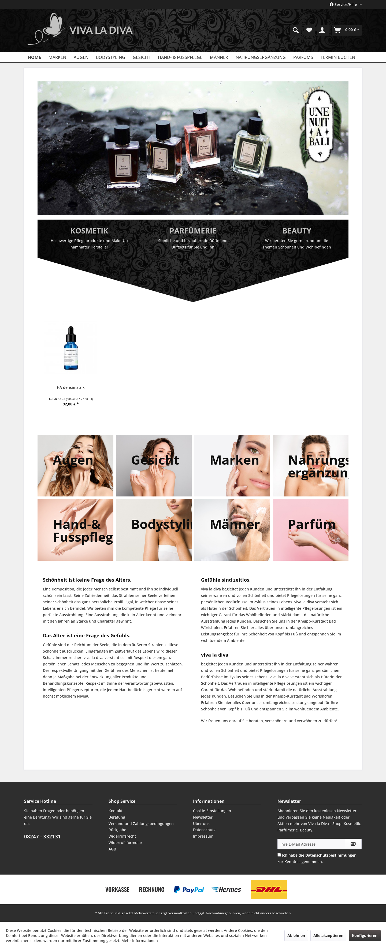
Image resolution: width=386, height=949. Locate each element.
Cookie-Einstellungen (212, 810)
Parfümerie (193, 230)
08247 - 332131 (42, 836)
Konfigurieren (364, 935)
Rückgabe (117, 829)
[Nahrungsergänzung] (261, 57)
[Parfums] (303, 57)
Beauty (296, 230)
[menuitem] (295, 30)
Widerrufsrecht (122, 836)
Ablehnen (296, 935)
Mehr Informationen (139, 940)
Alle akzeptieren (328, 935)
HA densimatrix (71, 387)
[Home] (34, 57)
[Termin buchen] (338, 57)
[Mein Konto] (323, 30)
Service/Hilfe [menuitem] (344, 4)
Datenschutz (204, 829)
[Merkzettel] (309, 30)
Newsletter (203, 817)
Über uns (201, 823)
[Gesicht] (141, 57)
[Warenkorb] (347, 30)
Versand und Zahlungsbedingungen (141, 823)
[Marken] (57, 57)
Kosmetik (89, 230)
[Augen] (81, 57)
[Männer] (219, 57)
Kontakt (116, 810)
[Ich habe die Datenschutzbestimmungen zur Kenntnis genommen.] (279, 855)
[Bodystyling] (110, 57)
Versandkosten (180, 913)
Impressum (203, 836)
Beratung (117, 817)
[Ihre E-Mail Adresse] (311, 844)
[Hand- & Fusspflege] (180, 57)
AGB (112, 849)
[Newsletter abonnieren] (353, 844)
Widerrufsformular (125, 842)
